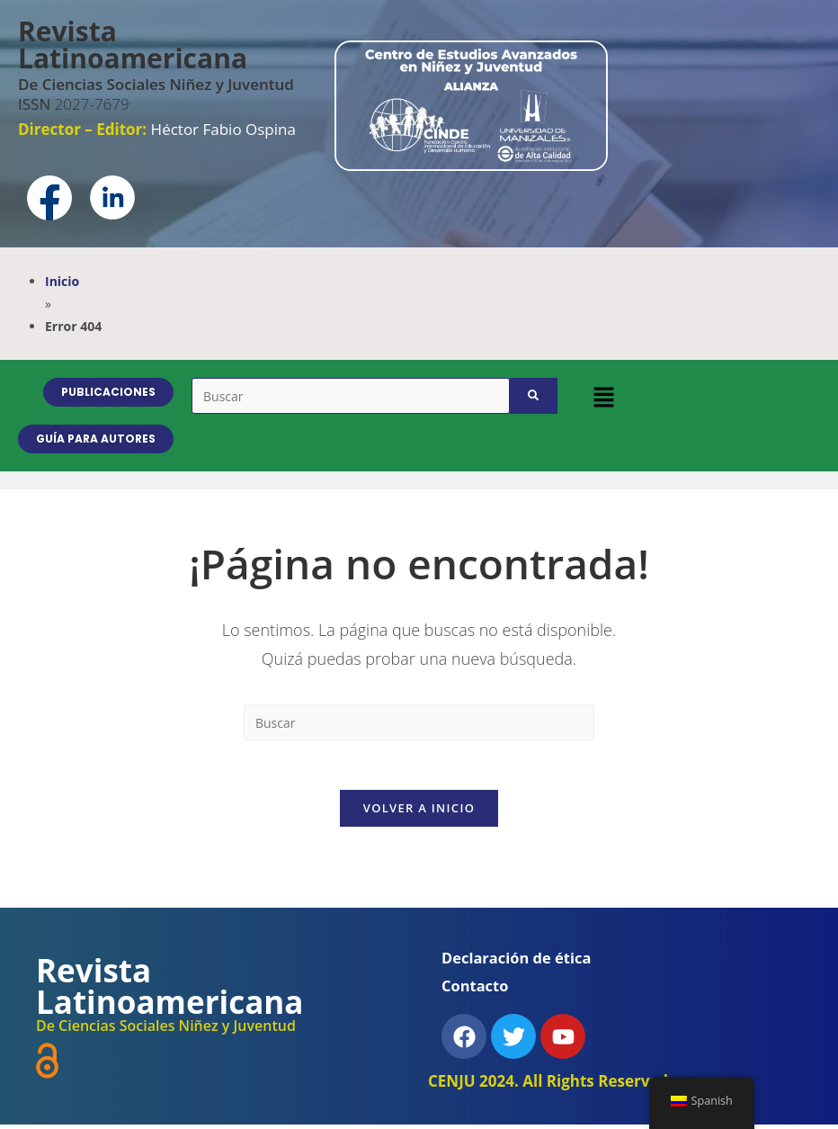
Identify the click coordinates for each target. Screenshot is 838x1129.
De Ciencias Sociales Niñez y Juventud (156, 84)
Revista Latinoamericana (132, 44)
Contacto (476, 990)
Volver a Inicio (419, 812)
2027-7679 (73, 104)
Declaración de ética (518, 962)
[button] (603, 397)
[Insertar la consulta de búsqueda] (419, 722)
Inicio (62, 281)
